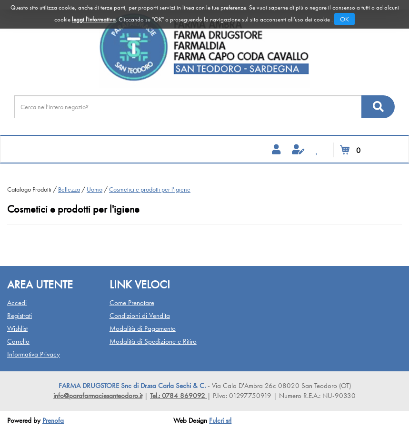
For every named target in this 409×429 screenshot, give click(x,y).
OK (344, 19)
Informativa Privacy (33, 354)
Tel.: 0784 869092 (178, 395)
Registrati (19, 315)
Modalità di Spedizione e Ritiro (153, 341)
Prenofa (53, 420)
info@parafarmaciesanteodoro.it (97, 395)
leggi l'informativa (94, 19)
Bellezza (69, 189)
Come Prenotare (132, 302)
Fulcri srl (220, 420)
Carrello (18, 341)
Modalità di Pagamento (143, 328)
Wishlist (17, 328)
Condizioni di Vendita (140, 315)
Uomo (94, 189)
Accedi (17, 302)
